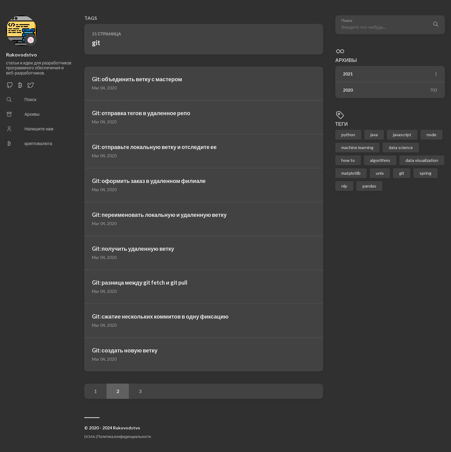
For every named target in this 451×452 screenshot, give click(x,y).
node (431, 134)
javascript (402, 134)
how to (348, 160)
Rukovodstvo (21, 54)
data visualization (422, 160)
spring (425, 173)
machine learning (357, 147)
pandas (369, 185)
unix (380, 173)
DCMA (89, 436)
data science (401, 147)
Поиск (346, 20)
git (401, 173)
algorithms (380, 160)
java (374, 134)
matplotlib (351, 173)
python (348, 134)
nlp (344, 185)
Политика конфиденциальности (124, 436)
